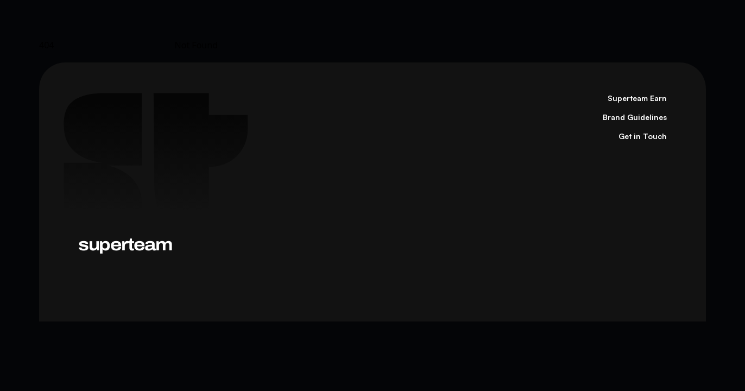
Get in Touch (642, 136)
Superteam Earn (637, 98)
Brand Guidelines (635, 117)
